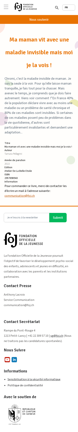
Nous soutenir (39, 20)
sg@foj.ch (56, 336)
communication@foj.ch (20, 196)
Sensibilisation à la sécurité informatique (34, 379)
